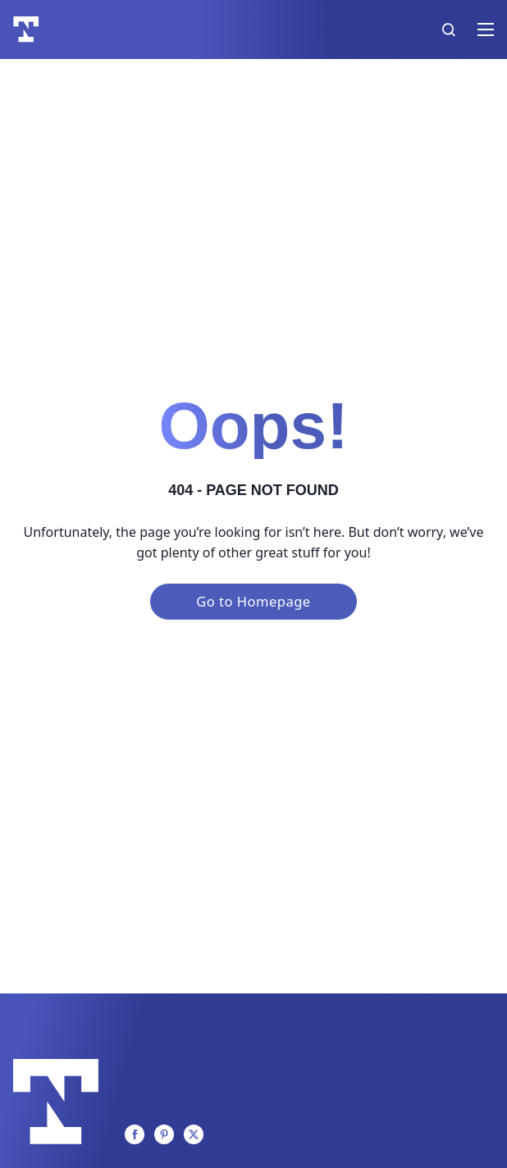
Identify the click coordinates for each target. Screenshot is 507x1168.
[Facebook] (134, 1134)
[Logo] (26, 29)
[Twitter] (193, 1134)
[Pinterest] (164, 1134)
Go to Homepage (253, 601)
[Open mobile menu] (485, 29)
